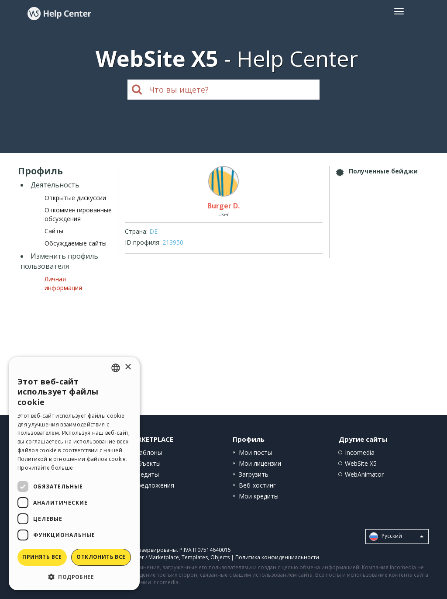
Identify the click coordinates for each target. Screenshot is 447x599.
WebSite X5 (361, 463)
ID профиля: (143, 242)
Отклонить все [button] (100, 557)
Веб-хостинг (257, 485)
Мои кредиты (259, 496)
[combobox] (115, 368)
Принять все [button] (42, 557)
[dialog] (74, 473)
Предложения (153, 485)
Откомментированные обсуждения (78, 214)
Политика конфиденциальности (277, 557)
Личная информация (63, 283)
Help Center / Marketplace (146, 557)
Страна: (136, 231)
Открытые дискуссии (75, 198)
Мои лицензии (260, 463)
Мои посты (255, 452)
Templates (195, 557)
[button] (74, 576)
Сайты (54, 231)
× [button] (127, 367)
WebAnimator (364, 474)
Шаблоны (147, 452)
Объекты (147, 463)
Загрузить (253, 474)
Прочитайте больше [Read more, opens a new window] (45, 467)
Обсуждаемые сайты (76, 243)
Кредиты (146, 474)
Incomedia (360, 452)
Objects (220, 557)
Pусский (396, 536)
